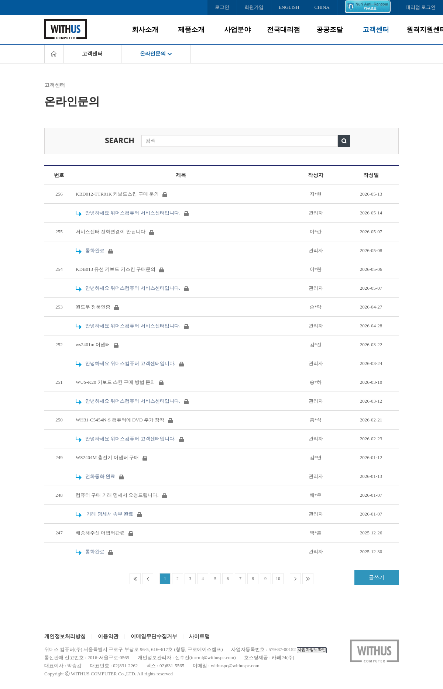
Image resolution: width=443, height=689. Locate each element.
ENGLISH (289, 7)
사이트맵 (199, 636)
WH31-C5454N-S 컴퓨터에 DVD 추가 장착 (124, 420)
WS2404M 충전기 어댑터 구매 (111, 457)
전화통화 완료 (100, 476)
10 (278, 578)
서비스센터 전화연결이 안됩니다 (115, 231)
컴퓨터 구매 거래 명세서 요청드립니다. (121, 495)
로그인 (222, 7)
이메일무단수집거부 (154, 636)
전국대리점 (283, 29)
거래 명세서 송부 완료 (109, 514)
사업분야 (237, 29)
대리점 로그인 (421, 7)
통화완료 (94, 250)
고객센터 (376, 29)
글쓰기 (376, 577)
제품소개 (191, 29)
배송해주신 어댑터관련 (104, 532)
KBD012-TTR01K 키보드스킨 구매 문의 (121, 194)
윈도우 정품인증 (97, 307)
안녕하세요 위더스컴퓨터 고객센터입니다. (130, 363)
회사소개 (145, 29)
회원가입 (254, 7)
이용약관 (108, 636)
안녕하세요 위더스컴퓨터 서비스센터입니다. (132, 213)
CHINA (322, 7)
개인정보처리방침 (65, 636)
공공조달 (329, 29)
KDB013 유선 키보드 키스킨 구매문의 (120, 269)
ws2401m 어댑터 (97, 344)
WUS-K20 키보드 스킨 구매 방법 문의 (120, 382)
